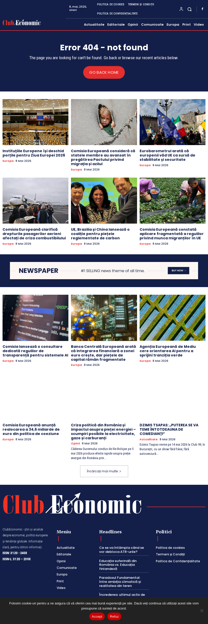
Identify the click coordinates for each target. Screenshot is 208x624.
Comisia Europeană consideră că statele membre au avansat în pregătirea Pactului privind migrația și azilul (103, 157)
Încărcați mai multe (104, 471)
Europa (8, 160)
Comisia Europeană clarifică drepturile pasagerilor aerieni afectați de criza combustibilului (34, 234)
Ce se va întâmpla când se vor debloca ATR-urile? (121, 549)
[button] (189, 9)
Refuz (114, 616)
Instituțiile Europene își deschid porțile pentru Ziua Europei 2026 (34, 153)
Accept (97, 616)
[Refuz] (201, 610)
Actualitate (149, 439)
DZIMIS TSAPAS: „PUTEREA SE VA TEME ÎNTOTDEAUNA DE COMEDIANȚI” (169, 429)
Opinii (75, 443)
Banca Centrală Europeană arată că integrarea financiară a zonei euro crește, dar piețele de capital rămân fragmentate (103, 353)
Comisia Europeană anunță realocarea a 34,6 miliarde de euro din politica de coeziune (31, 429)
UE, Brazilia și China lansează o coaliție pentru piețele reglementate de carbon (100, 234)
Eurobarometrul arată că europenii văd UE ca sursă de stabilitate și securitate (167, 155)
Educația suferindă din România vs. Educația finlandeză (118, 564)
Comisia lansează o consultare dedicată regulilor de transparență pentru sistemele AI (35, 351)
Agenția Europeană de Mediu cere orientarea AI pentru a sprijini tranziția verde (168, 351)
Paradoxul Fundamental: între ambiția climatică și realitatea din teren (120, 581)
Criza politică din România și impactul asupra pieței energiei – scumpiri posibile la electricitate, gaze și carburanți (103, 431)
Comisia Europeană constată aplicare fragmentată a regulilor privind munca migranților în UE (172, 234)
